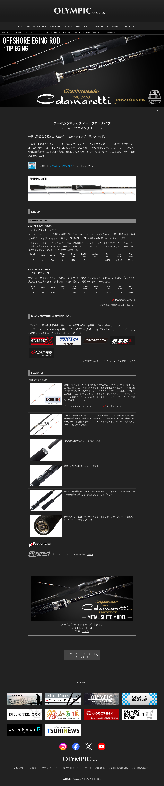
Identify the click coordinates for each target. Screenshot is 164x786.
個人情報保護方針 (141, 769)
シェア (159, 110)
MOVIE (115, 26)
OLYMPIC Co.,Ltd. (92, 780)
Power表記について (125, 300)
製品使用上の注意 (70, 769)
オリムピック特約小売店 (61, 166)
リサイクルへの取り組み (94, 769)
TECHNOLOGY (100, 26)
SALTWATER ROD (36, 26)
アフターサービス (49, 769)
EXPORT (129, 26)
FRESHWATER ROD (61, 26)
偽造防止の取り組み (119, 769)
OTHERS (81, 26)
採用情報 (32, 769)
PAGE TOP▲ (82, 684)
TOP (19, 26)
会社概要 (19, 769)
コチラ (132, 361)
